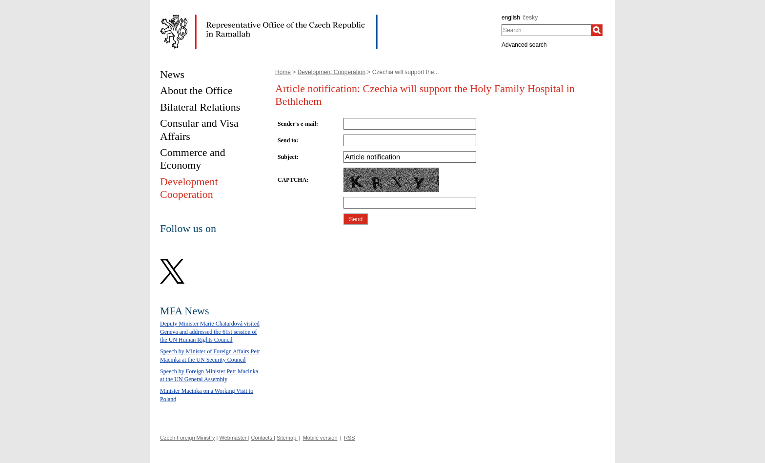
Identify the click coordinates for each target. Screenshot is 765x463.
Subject (287, 157)
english (511, 17)
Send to (287, 140)
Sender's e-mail (297, 123)
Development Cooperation (331, 72)
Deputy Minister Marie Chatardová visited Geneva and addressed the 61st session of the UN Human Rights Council (210, 332)
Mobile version (320, 438)
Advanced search (524, 45)
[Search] (597, 30)
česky (530, 17)
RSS (349, 438)
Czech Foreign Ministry (187, 438)
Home (283, 72)
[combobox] (546, 30)
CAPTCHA (292, 179)
